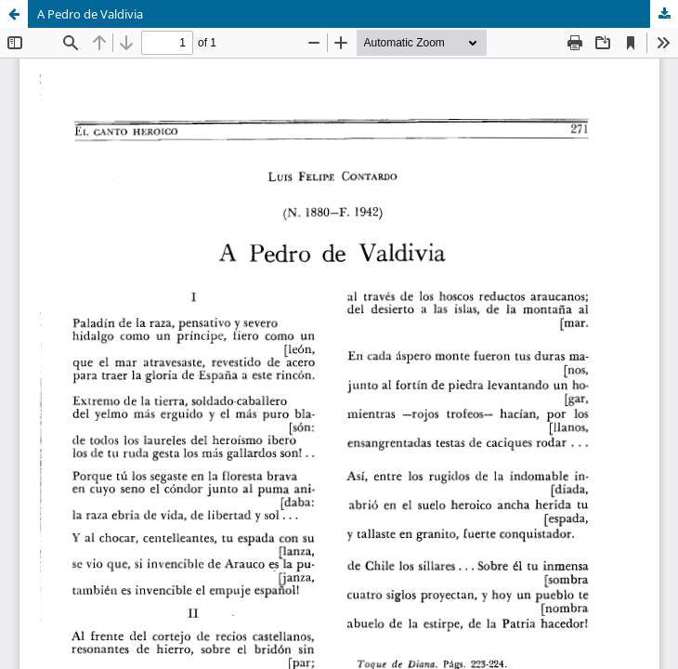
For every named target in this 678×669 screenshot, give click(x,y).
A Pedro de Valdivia (90, 14)
